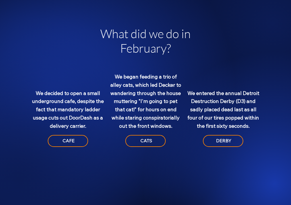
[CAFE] (68, 141)
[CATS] (145, 141)
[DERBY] (223, 141)
